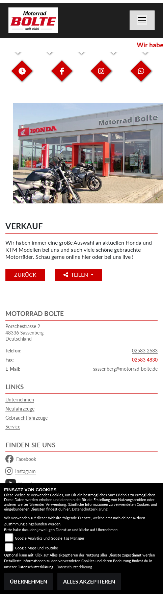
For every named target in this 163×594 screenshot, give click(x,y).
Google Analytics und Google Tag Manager (49, 538)
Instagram (20, 471)
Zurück (25, 274)
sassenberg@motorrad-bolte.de (125, 369)
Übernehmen (28, 581)
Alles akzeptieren (89, 581)
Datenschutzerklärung (90, 509)
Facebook (20, 459)
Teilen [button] (76, 274)
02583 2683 (145, 350)
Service (12, 426)
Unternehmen (19, 399)
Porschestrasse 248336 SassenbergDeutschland (24, 332)
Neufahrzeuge (19, 409)
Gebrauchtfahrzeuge (26, 418)
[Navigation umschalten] (142, 20)
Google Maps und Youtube (36, 548)
